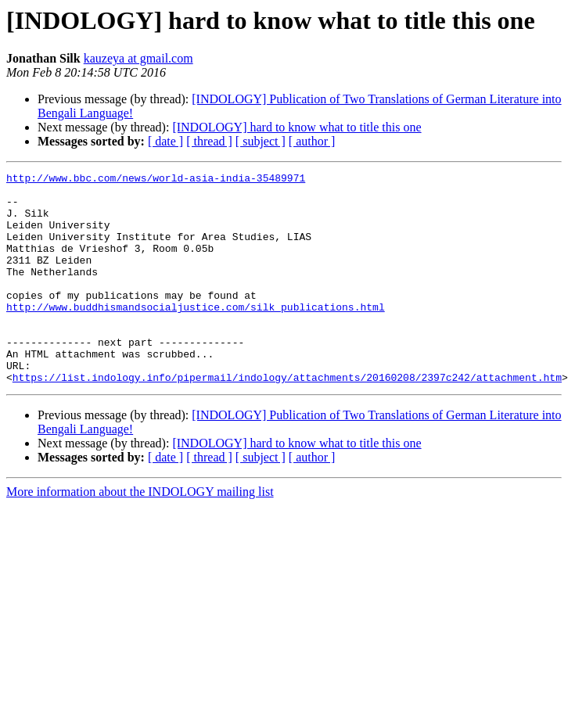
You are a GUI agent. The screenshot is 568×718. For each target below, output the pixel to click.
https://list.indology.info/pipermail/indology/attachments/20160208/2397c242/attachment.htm (287, 419)
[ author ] (312, 141)
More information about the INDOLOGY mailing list (140, 533)
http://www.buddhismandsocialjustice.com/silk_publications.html (195, 335)
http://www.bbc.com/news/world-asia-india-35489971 (155, 180)
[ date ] (165, 141)
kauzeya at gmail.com (138, 58)
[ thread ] (209, 141)
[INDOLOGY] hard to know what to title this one (296, 127)
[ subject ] (260, 141)
